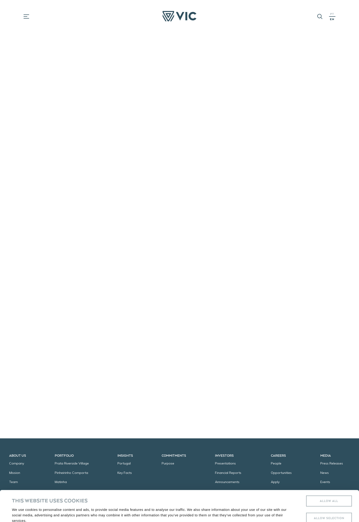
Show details (192, 506)
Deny (329, 506)
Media (325, 455)
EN (332, 19)
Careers (278, 455)
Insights (125, 455)
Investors (224, 455)
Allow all (329, 472)
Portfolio (64, 455)
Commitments (174, 455)
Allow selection (329, 489)
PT (332, 13)
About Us (17, 455)
